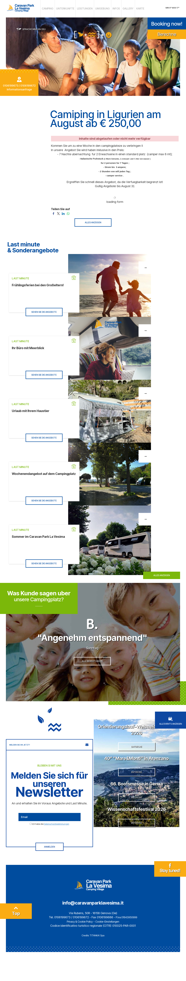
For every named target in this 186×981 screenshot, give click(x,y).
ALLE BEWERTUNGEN (92, 675)
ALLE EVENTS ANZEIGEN (170, 732)
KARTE (131, 8)
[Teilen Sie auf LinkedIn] (63, 211)
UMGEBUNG (99, 8)
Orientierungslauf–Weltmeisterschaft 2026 (137, 740)
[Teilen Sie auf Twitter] (58, 211)
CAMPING (55, 8)
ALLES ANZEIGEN (93, 221)
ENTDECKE (136, 764)
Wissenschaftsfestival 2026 (137, 848)
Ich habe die (50, 835)
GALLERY (121, 8)
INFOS (111, 8)
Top (16, 941)
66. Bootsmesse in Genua (136, 813)
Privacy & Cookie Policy (78, 950)
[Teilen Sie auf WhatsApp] (68, 211)
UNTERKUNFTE (70, 8)
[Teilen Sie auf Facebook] (53, 211)
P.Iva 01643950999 (126, 946)
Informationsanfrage (19, 88)
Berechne (166, 32)
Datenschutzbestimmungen (56, 835)
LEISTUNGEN (85, 8)
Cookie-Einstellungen (110, 950)
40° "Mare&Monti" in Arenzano (137, 778)
